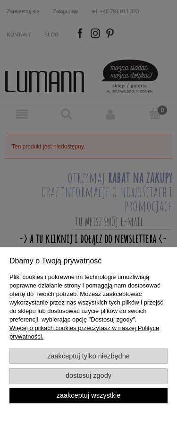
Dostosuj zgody (88, 375)
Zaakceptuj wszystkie (89, 395)
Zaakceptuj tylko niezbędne (88, 356)
